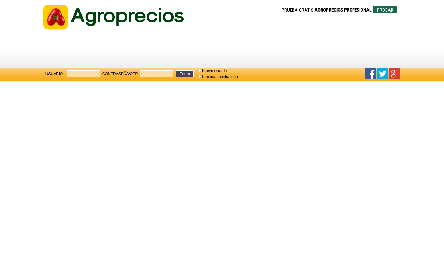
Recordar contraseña (220, 76)
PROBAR (385, 10)
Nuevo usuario (214, 71)
